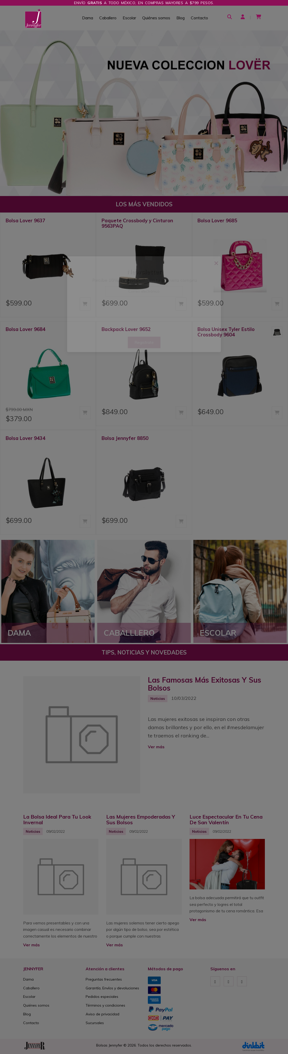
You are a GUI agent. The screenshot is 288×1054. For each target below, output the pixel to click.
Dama (87, 17)
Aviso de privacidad (102, 1014)
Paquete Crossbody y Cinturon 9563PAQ (137, 223)
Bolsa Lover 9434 (25, 438)
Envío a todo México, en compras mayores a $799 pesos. (144, 3)
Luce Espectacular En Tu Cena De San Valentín (226, 819)
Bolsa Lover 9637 (25, 220)
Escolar (129, 17)
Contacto (199, 17)
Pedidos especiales (102, 996)
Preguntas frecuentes (104, 979)
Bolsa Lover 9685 (217, 220)
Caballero (107, 17)
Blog (180, 17)
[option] (144, 113)
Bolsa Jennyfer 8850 (125, 438)
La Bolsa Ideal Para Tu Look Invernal (57, 819)
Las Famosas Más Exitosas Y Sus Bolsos (204, 683)
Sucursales (95, 1023)
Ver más (156, 746)
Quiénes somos (156, 17)
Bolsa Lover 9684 (25, 329)
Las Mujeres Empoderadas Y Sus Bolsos (140, 819)
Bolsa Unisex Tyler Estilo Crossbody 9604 (226, 332)
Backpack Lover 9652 (126, 329)
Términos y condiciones (105, 1005)
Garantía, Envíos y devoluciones (112, 988)
